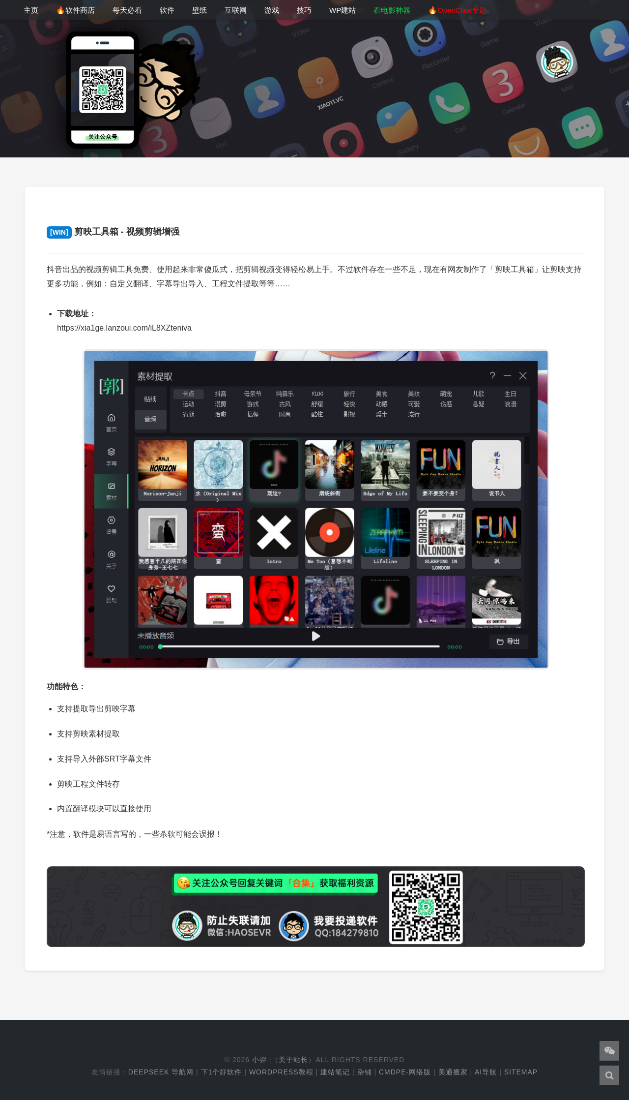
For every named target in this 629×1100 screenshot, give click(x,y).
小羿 (259, 1060)
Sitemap (521, 1072)
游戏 (271, 10)
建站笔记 (335, 1072)
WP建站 (342, 10)
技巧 (304, 10)
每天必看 (127, 10)
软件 (167, 10)
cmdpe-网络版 (405, 1072)
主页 (31, 10)
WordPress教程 (281, 1072)
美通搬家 (453, 1072)
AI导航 (486, 1072)
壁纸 (199, 10)
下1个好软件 (221, 1072)
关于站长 (293, 1060)
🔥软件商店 (75, 10)
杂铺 (364, 1072)
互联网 (236, 10)
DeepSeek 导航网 (161, 1072)
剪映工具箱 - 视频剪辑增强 (113, 232)
